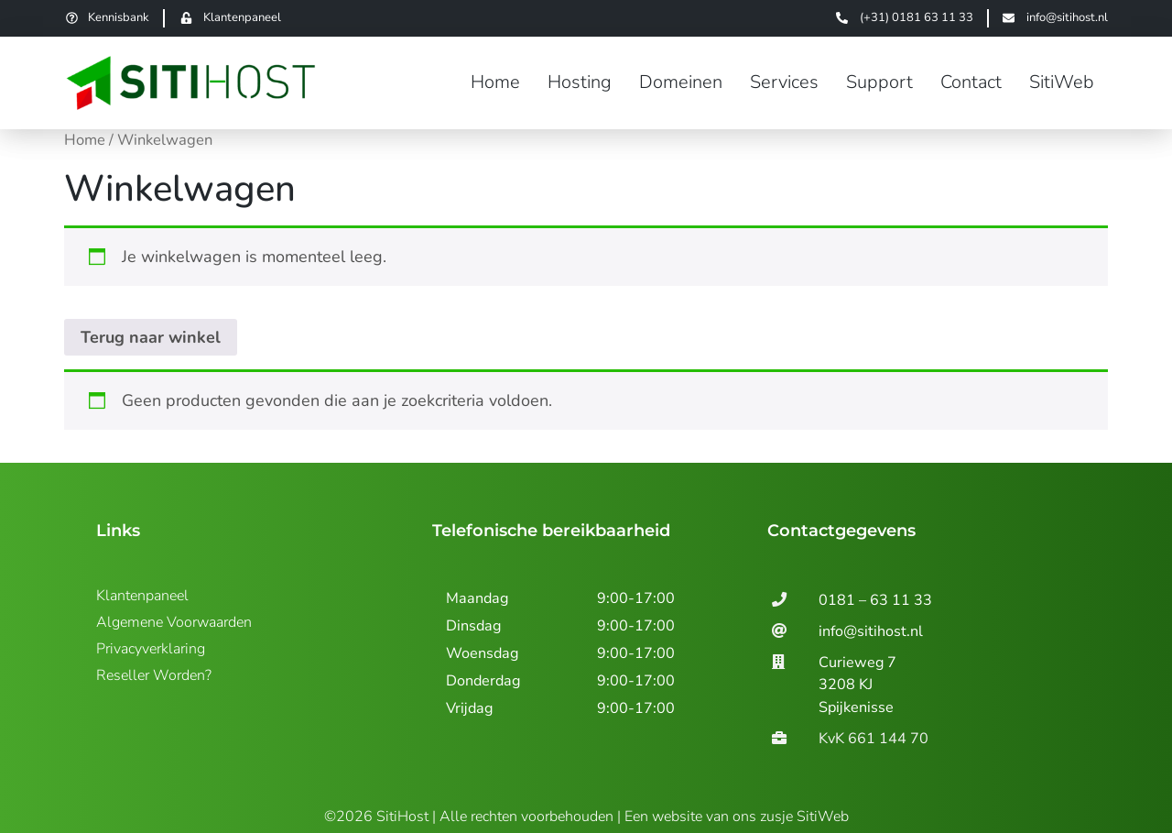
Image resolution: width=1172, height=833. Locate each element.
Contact (971, 82)
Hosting (580, 82)
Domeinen (680, 82)
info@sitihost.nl (871, 631)
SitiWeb (1061, 82)
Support (879, 82)
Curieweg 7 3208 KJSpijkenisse (857, 685)
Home (495, 82)
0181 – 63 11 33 (875, 600)
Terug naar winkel (151, 337)
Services (784, 82)
